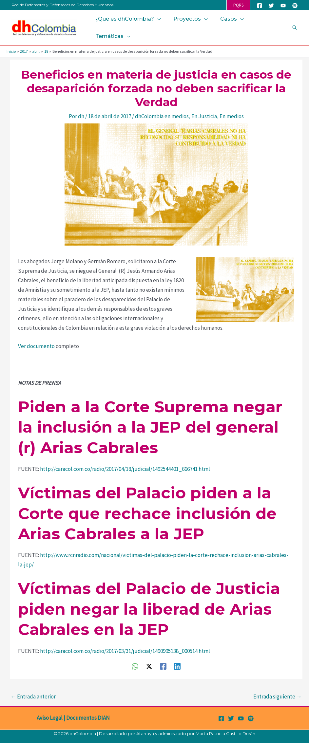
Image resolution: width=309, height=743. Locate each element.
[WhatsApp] (135, 666)
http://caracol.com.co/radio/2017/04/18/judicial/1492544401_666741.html (125, 469)
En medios (232, 116)
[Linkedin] (177, 666)
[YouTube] (283, 5)
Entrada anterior (33, 696)
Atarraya (145, 733)
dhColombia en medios (162, 116)
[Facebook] (259, 5)
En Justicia (204, 116)
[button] (238, 5)
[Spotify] (295, 5)
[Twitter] (271, 5)
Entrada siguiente (277, 696)
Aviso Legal (50, 717)
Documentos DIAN (88, 717)
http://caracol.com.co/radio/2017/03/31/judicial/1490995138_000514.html (125, 651)
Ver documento (36, 346)
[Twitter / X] (149, 666)
